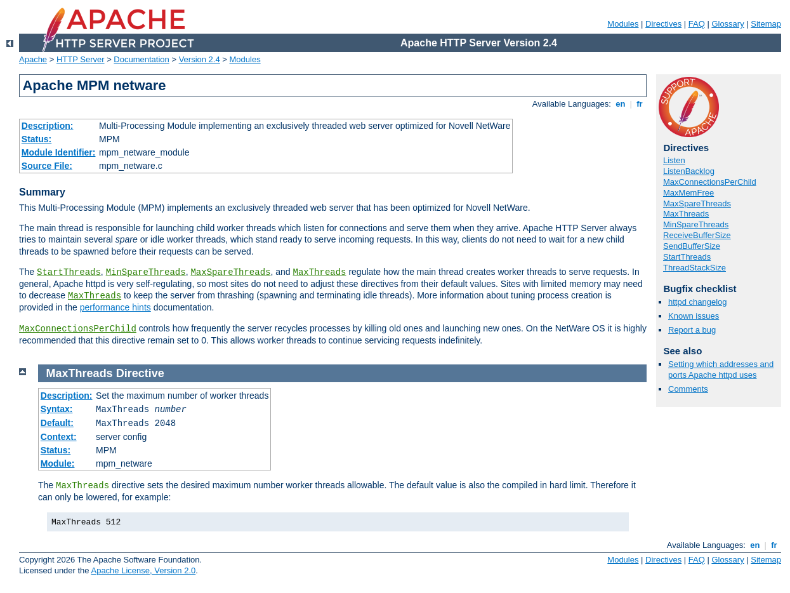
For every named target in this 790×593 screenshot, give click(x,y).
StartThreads (69, 272)
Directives (663, 24)
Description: (48, 126)
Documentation (141, 59)
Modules (622, 24)
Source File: (47, 166)
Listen (674, 160)
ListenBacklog (688, 171)
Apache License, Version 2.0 (143, 570)
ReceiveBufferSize (697, 235)
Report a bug (692, 330)
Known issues (693, 316)
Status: (36, 139)
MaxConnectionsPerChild (77, 329)
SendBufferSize (691, 246)
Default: (57, 423)
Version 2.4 (199, 59)
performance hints (115, 307)
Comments (688, 389)
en (621, 104)
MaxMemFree (688, 192)
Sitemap (766, 24)
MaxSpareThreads (230, 272)
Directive (140, 373)
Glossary (727, 24)
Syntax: (57, 409)
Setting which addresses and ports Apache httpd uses (721, 369)
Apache (33, 59)
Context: (59, 437)
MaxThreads (319, 272)
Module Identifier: (59, 152)
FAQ (696, 24)
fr (640, 104)
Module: (58, 463)
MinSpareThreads (146, 272)
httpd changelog (697, 302)
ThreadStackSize (694, 267)
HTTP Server (80, 59)
